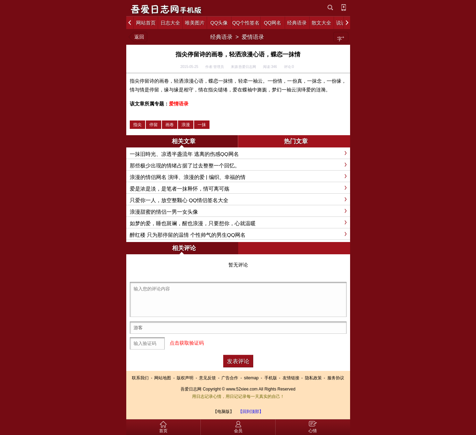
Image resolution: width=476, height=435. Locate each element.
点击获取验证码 (187, 343)
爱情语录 (253, 37)
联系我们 (140, 377)
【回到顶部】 (250, 411)
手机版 (270, 377)
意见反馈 (207, 377)
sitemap (251, 377)
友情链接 (291, 377)
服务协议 (335, 377)
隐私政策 (313, 377)
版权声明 (185, 377)
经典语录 (221, 37)
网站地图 (162, 377)
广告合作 (229, 377)
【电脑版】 (223, 411)
